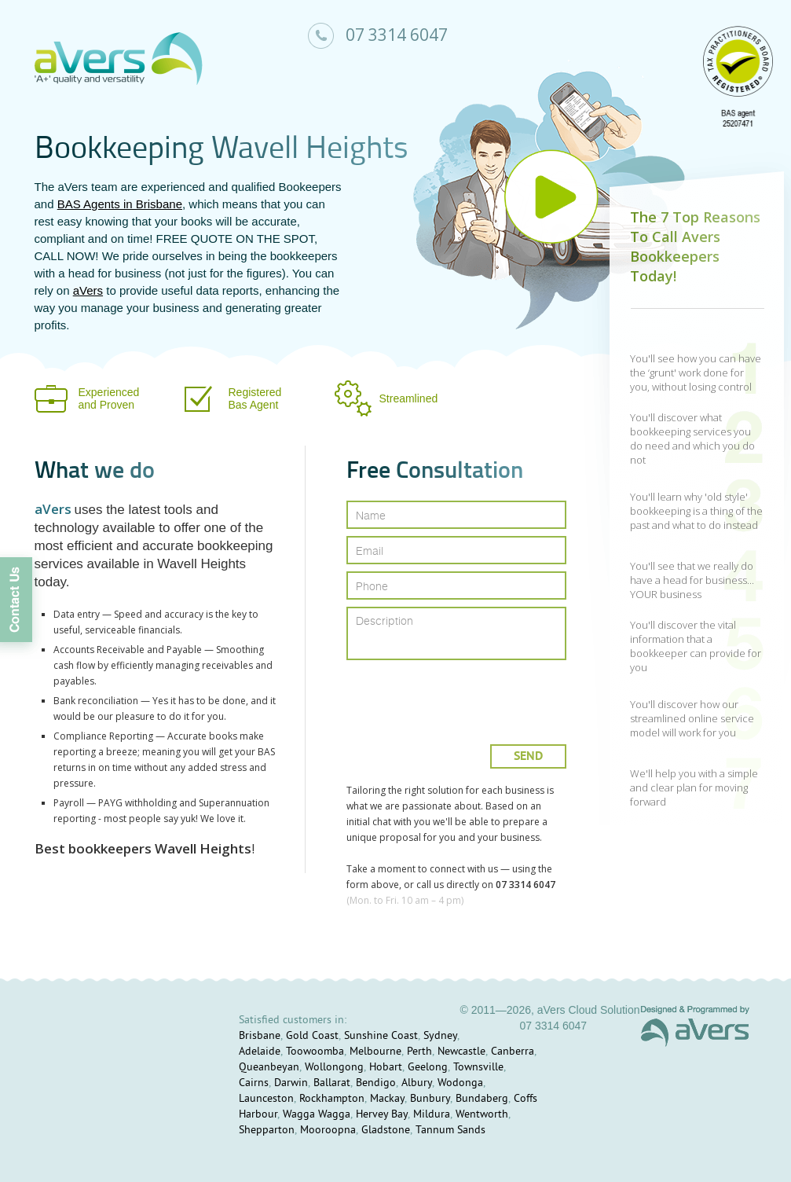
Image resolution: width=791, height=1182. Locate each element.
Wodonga (460, 1083)
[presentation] (457, 696)
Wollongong (334, 1067)
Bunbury (430, 1099)
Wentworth (482, 1114)
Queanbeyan (269, 1067)
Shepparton (267, 1130)
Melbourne (375, 1052)
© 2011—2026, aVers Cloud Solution (549, 1010)
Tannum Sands (450, 1130)
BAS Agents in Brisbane (119, 204)
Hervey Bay (382, 1114)
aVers (88, 290)
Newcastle (461, 1052)
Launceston (266, 1099)
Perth (419, 1052)
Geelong (428, 1067)
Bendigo (376, 1083)
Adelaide (259, 1052)
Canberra (512, 1052)
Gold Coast (312, 1036)
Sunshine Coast (381, 1036)
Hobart (385, 1067)
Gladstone (385, 1130)
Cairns (254, 1083)
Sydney (440, 1036)
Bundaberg (482, 1099)
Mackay (387, 1099)
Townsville (478, 1067)
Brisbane (259, 1036)
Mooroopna (328, 1130)
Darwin (291, 1083)
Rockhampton (331, 1099)
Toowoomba (315, 1052)
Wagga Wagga (316, 1114)
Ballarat (331, 1083)
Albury (416, 1083)
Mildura (431, 1114)
